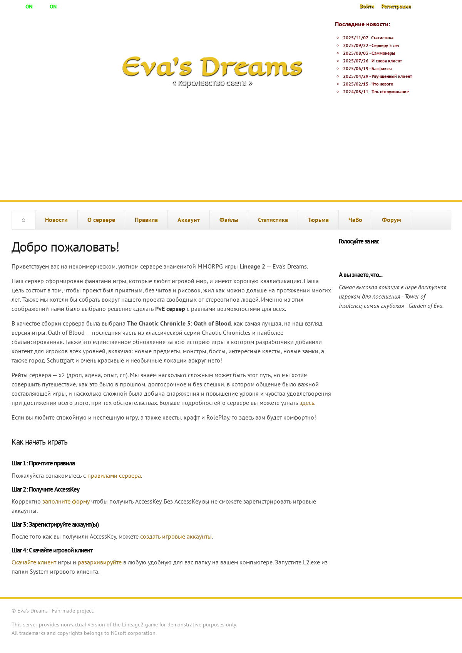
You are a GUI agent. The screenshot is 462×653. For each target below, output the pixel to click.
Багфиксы (382, 68)
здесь (307, 402)
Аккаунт (188, 219)
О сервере (101, 219)
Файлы (228, 219)
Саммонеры (383, 53)
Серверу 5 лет (386, 45)
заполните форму (66, 501)
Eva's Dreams (212, 66)
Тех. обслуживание (390, 91)
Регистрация (396, 6)
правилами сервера (114, 475)
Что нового (382, 84)
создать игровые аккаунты (176, 536)
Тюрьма (318, 219)
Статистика (382, 37)
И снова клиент (387, 61)
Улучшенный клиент (392, 76)
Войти (367, 6)
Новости (56, 219)
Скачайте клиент (34, 562)
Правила (146, 219)
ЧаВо (355, 219)
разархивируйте (100, 562)
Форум (391, 219)
